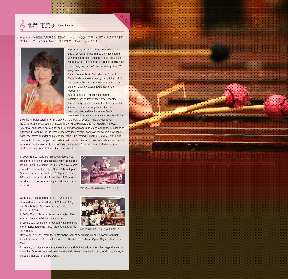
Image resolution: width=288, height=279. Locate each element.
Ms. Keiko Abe (112, 82)
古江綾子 (91, 188)
